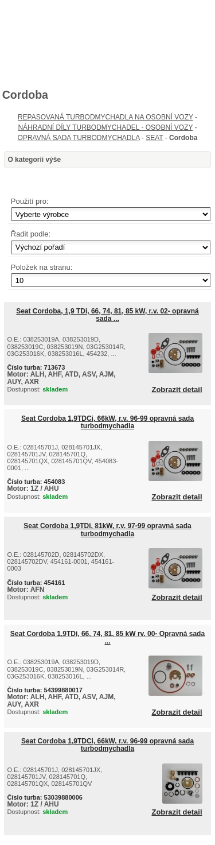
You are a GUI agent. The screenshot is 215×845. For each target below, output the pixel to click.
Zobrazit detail (176, 390)
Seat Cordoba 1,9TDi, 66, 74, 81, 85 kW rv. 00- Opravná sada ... (107, 637)
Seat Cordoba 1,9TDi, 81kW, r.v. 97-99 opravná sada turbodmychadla (107, 529)
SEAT (154, 138)
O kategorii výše (34, 160)
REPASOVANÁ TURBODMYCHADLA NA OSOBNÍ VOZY (105, 117)
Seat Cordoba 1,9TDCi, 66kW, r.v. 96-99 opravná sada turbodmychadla (107, 422)
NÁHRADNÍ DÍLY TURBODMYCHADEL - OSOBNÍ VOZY (105, 127)
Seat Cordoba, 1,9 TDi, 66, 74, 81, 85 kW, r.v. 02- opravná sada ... (107, 315)
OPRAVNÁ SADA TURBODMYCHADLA (79, 138)
